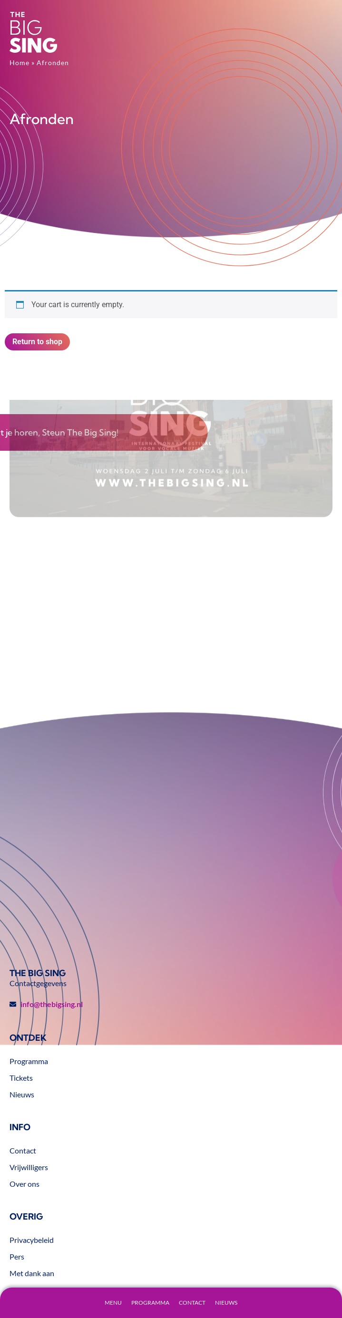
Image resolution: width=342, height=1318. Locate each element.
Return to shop (37, 341)
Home (19, 62)
